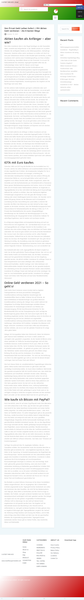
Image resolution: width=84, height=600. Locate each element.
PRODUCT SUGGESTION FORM (27, 560)
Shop (24, 552)
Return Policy (55, 550)
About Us (25, 549)
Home (24, 547)
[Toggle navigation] (55, 17)
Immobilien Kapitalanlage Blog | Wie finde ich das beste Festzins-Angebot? (70, 60)
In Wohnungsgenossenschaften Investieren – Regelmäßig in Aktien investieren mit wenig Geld (69, 50)
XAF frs (79, 7)
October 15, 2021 (11, 34)
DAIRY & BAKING (42, 566)
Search (75, 29)
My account (78, 2)
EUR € (79, 12)
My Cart (56, 11)
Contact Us (54, 558)
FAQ (24, 555)
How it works (55, 545)
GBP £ (79, 16)
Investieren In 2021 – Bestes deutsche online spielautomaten (69, 87)
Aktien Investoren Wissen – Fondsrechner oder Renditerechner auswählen (69, 68)
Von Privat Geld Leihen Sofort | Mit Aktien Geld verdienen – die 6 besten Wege (25, 29)
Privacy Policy (55, 547)
